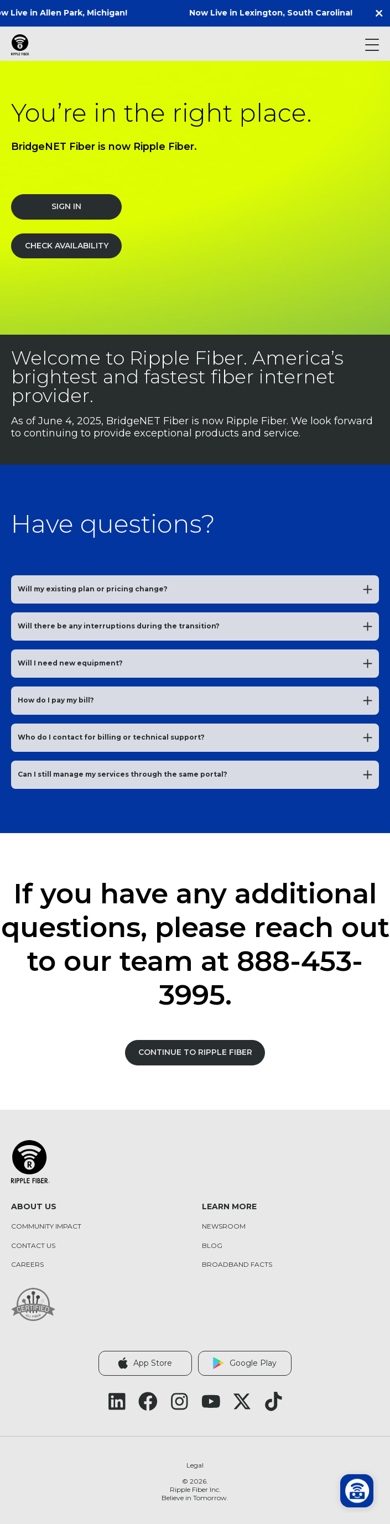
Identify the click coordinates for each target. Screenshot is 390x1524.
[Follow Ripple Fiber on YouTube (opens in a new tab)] (211, 1401)
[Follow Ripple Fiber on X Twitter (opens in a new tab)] (242, 1401)
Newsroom (224, 1226)
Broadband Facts (237, 1264)
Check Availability (66, 246)
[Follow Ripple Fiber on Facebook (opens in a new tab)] (148, 1401)
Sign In (66, 206)
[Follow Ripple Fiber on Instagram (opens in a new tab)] (179, 1401)
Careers (27, 1264)
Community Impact (46, 1226)
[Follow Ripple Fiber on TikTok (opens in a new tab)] (273, 1401)
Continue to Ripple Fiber (195, 1052)
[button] (381, 13)
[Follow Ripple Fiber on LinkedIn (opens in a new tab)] (117, 1401)
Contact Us (33, 1246)
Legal (195, 1465)
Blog (212, 1246)
